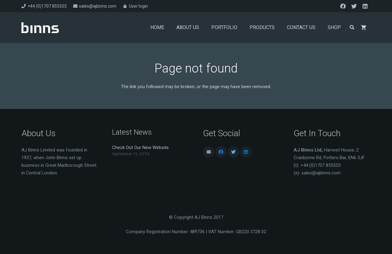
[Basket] (364, 27)
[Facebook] (343, 6)
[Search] (352, 27)
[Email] (209, 152)
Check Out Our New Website (140, 147)
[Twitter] (354, 6)
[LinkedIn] (365, 6)
